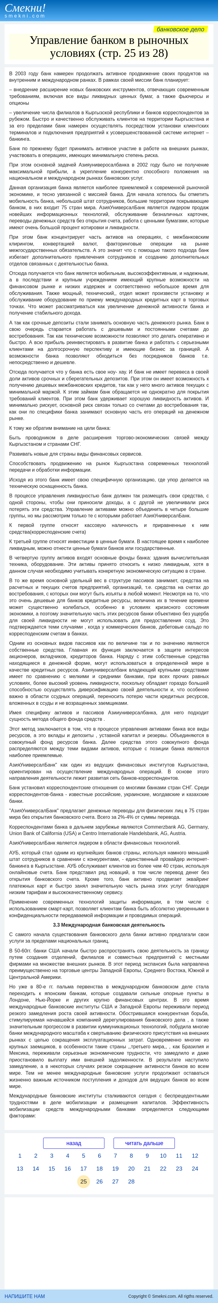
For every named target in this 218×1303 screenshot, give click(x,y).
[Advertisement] (109, 1243)
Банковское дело (180, 29)
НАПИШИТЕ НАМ (25, 1296)
